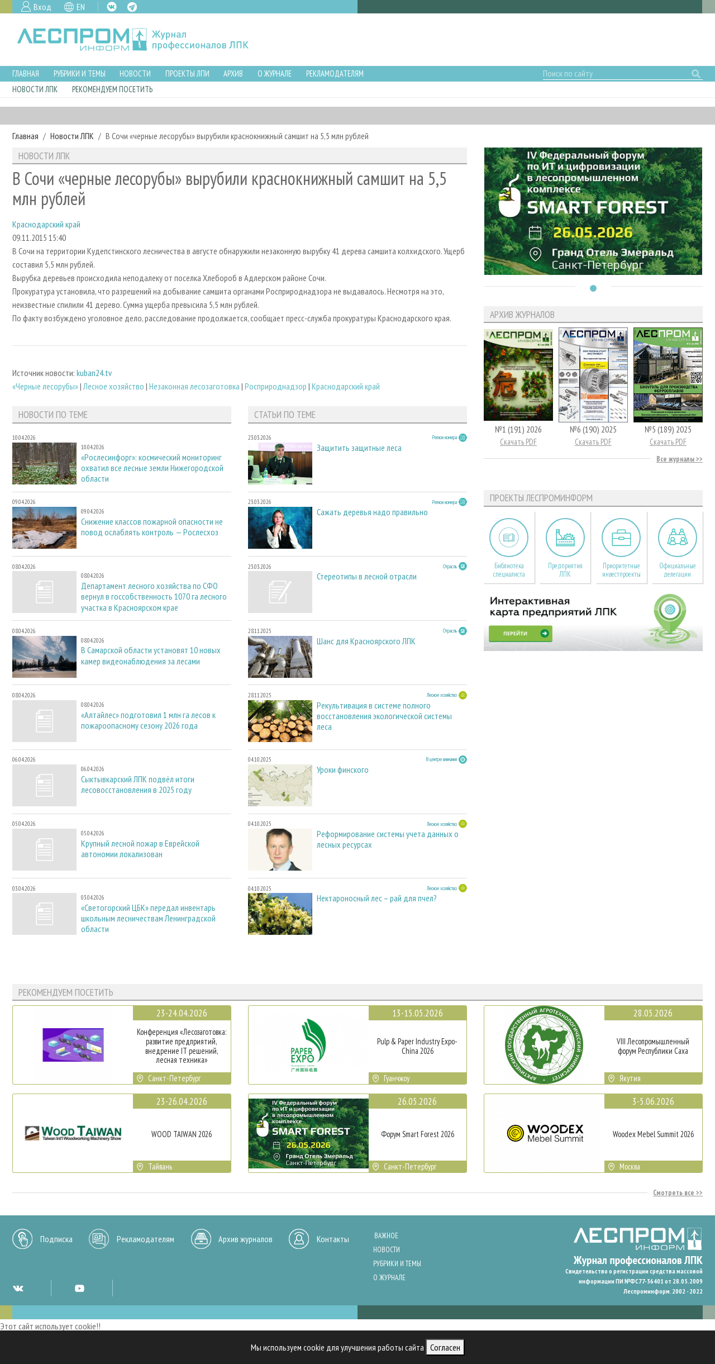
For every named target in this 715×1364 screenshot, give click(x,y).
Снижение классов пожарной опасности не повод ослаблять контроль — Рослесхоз (152, 527)
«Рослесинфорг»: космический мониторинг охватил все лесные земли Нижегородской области (152, 468)
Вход (42, 6)
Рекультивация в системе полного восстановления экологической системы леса (384, 716)
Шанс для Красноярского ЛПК (366, 641)
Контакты (333, 1238)
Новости (135, 73)
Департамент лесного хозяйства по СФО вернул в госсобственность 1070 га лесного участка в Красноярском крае (154, 596)
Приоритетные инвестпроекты (621, 570)
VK (112, 7)
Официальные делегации (677, 570)
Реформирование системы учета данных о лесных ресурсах (388, 839)
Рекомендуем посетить (112, 89)
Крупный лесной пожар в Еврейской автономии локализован (140, 848)
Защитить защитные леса (359, 448)
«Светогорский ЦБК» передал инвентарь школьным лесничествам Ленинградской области (148, 918)
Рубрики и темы (80, 73)
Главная (25, 73)
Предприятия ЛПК (565, 570)
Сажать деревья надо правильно (372, 512)
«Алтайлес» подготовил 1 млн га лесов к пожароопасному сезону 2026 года (148, 720)
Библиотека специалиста (509, 570)
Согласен (445, 1347)
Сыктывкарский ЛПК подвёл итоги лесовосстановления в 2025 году (137, 784)
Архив (233, 73)
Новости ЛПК (35, 89)
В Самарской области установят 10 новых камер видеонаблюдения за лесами (151, 655)
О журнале (275, 73)
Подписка (56, 1238)
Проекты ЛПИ (187, 73)
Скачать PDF (518, 441)
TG (132, 7)
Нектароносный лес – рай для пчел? (377, 898)
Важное (386, 1236)
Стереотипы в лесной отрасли (367, 576)
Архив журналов (245, 1238)
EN (81, 6)
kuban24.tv (94, 372)
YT (79, 1288)
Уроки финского (343, 769)
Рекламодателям (335, 73)
